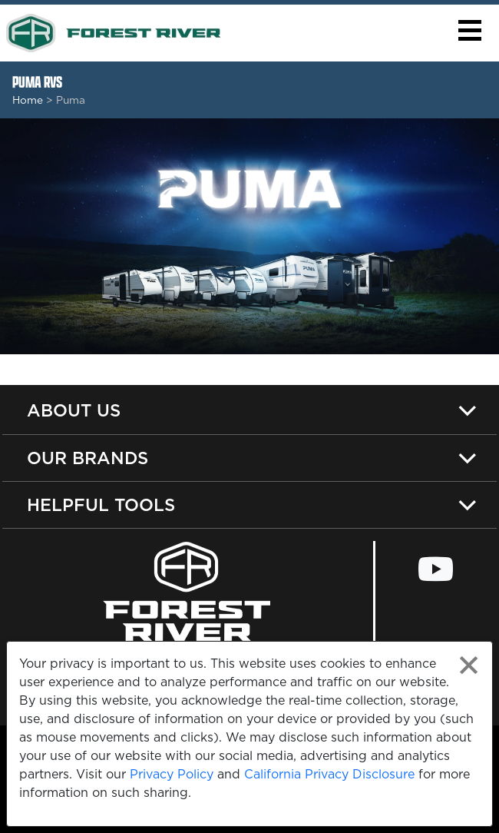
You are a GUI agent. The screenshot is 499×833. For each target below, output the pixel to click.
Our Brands (87, 458)
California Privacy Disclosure (329, 773)
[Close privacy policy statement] (469, 665)
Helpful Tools (101, 504)
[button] (469, 30)
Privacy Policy (171, 773)
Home (27, 100)
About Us (74, 410)
